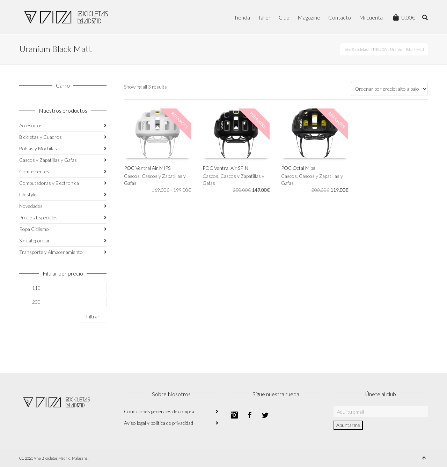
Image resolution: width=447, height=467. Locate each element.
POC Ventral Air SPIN (225, 168)
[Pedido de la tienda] (389, 89)
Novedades (31, 206)
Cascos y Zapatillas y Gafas (48, 160)
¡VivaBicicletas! (356, 49)
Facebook (249, 415)
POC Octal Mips (298, 168)
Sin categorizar (34, 240)
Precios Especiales (38, 217)
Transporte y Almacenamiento (51, 252)
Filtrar (93, 316)
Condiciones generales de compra (159, 411)
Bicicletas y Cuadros (40, 137)
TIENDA (379, 49)
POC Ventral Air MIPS (147, 168)
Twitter (265, 415)
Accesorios (31, 125)
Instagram (234, 415)
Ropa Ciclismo (34, 229)
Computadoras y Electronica (49, 183)
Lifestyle (28, 194)
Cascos (132, 176)
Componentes (34, 171)
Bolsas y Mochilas (38, 148)
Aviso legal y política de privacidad (158, 423)
